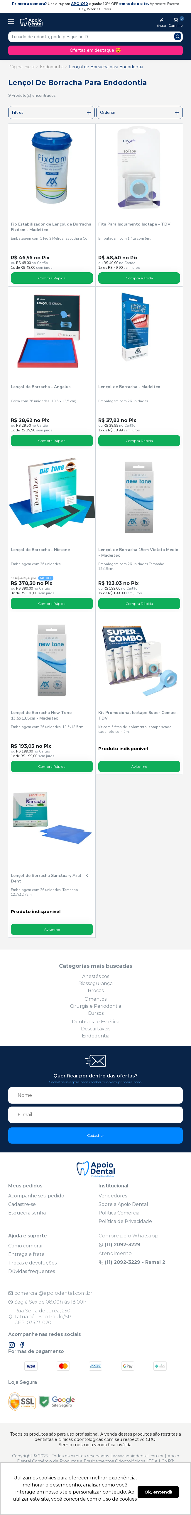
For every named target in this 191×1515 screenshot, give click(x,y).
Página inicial (21, 66)
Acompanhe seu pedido (36, 1196)
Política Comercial (120, 1213)
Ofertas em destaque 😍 (95, 50)
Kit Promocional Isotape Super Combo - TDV (138, 715)
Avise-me (139, 766)
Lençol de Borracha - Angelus (40, 387)
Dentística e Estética (95, 1022)
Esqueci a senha (27, 1213)
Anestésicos (95, 976)
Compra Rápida (51, 278)
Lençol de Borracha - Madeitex (129, 387)
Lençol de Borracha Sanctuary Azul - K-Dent (50, 878)
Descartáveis (95, 1029)
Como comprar (25, 1246)
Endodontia (52, 66)
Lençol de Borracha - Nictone (40, 550)
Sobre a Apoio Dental (123, 1204)
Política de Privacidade (125, 1221)
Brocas (96, 990)
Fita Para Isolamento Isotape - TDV (134, 224)
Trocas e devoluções (32, 1263)
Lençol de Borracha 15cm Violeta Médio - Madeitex (138, 552)
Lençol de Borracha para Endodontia (106, 66)
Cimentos (95, 999)
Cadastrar (95, 1135)
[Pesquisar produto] (177, 36)
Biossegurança (95, 983)
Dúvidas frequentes (31, 1271)
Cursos (96, 1013)
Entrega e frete (26, 1254)
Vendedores (113, 1196)
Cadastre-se (22, 1204)
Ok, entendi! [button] (158, 1492)
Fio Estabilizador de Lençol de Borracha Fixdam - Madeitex (51, 227)
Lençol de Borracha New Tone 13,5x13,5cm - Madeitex (41, 715)
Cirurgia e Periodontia (95, 1006)
